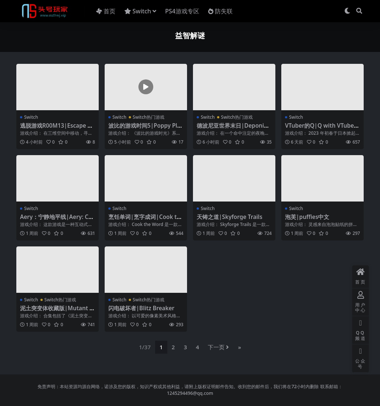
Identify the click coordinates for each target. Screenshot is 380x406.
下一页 (218, 347)
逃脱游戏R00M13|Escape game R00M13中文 (57, 129)
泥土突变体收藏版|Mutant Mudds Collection (57, 311)
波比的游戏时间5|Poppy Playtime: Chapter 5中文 (144, 129)
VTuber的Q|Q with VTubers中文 (322, 129)
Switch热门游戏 (149, 117)
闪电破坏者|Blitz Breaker (141, 308)
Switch (31, 117)
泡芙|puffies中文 (307, 216)
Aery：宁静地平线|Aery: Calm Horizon (56, 220)
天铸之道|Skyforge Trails (229, 216)
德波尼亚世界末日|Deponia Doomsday (232, 129)
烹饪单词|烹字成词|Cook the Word (144, 220)
